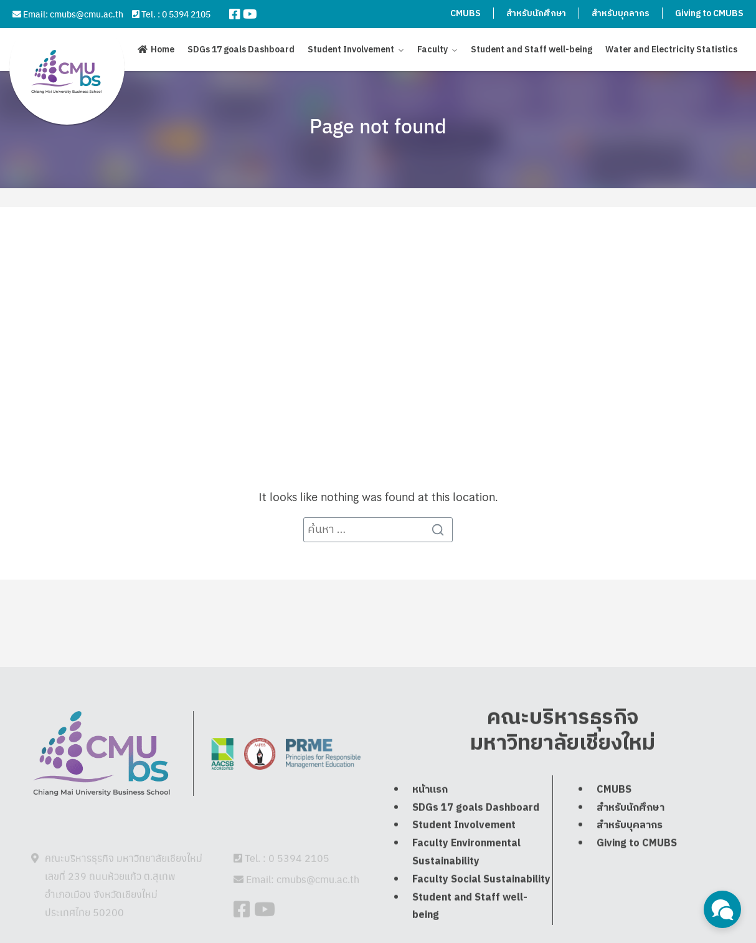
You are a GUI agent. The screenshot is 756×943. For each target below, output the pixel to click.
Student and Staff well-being (531, 49)
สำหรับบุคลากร (621, 13)
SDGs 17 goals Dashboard (241, 49)
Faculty (432, 49)
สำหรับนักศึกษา (536, 13)
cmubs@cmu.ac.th (86, 13)
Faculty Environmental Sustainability (466, 878)
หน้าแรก (430, 816)
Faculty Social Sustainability (481, 906)
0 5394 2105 (186, 13)
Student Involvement (351, 49)
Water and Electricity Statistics (671, 49)
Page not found (378, 125)
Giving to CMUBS (709, 13)
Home (162, 50)
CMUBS (465, 13)
